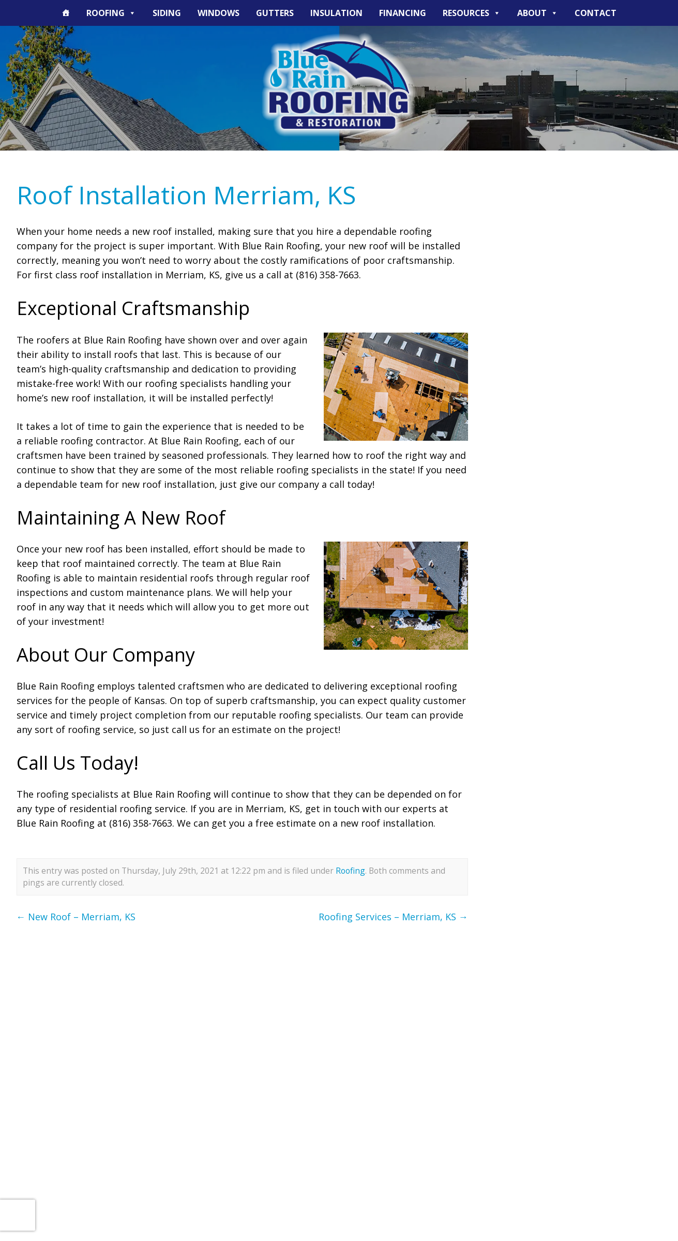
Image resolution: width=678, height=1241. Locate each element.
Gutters (275, 13)
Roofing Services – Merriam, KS (393, 916)
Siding (167, 13)
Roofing (111, 13)
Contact (595, 13)
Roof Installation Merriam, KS (186, 195)
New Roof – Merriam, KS (76, 916)
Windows (218, 13)
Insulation (336, 13)
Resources (472, 13)
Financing (402, 13)
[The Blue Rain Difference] (65, 13)
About (537, 13)
